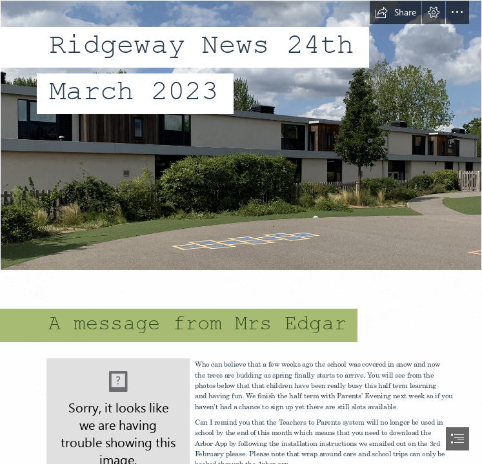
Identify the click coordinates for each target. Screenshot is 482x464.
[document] (241, 232)
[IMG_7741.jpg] (241, 135)
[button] (395, 12)
